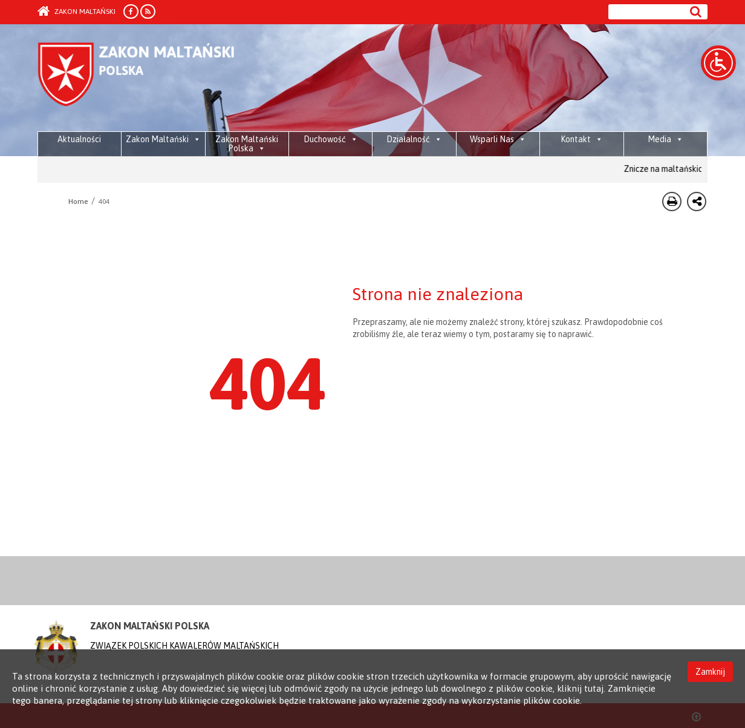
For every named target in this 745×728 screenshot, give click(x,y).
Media (665, 139)
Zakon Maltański (76, 11)
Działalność (414, 139)
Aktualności (79, 139)
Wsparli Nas (498, 139)
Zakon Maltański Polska (246, 143)
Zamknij (710, 672)
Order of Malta (150, 78)
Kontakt (582, 139)
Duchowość (331, 139)
